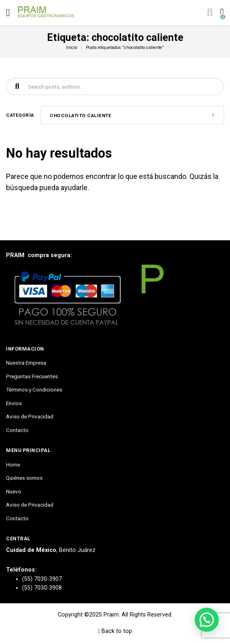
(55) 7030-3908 (42, 587)
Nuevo (13, 491)
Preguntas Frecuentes (32, 376)
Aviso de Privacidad (29, 416)
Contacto (17, 430)
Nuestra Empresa (26, 362)
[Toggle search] (209, 12)
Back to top (115, 631)
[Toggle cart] (221, 12)
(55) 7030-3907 (42, 579)
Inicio (71, 47)
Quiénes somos (24, 478)
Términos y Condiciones (34, 389)
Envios (14, 403)
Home (13, 464)
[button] (207, 620)
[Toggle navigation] (8, 13)
